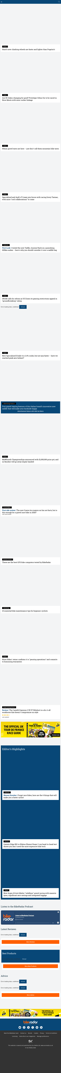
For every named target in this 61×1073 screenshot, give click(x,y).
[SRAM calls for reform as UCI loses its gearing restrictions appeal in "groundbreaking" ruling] (30, 274)
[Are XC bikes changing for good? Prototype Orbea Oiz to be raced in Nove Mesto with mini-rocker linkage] (30, 73)
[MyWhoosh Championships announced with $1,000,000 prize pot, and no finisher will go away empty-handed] (30, 434)
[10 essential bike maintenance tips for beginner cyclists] (30, 586)
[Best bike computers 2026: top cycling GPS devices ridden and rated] (30, 537)
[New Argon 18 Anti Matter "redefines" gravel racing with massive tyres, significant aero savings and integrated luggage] (30, 869)
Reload (23, 307)
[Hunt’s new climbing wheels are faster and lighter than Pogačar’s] (30, 24)
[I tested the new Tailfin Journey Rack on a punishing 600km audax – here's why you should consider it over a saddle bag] (30, 223)
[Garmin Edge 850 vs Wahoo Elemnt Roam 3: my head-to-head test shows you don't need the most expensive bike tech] (30, 820)
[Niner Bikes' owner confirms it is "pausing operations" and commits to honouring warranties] (30, 634)
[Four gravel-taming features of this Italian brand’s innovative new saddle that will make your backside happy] (30, 381)
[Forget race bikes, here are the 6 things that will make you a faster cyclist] (30, 771)
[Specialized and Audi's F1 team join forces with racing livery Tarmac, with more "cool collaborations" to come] (30, 172)
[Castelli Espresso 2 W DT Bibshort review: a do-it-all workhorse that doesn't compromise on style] (30, 685)
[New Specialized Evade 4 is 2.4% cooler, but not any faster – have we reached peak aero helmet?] (30, 331)
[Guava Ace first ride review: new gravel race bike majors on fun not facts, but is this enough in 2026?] (30, 485)
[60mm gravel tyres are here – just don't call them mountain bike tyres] (30, 124)
